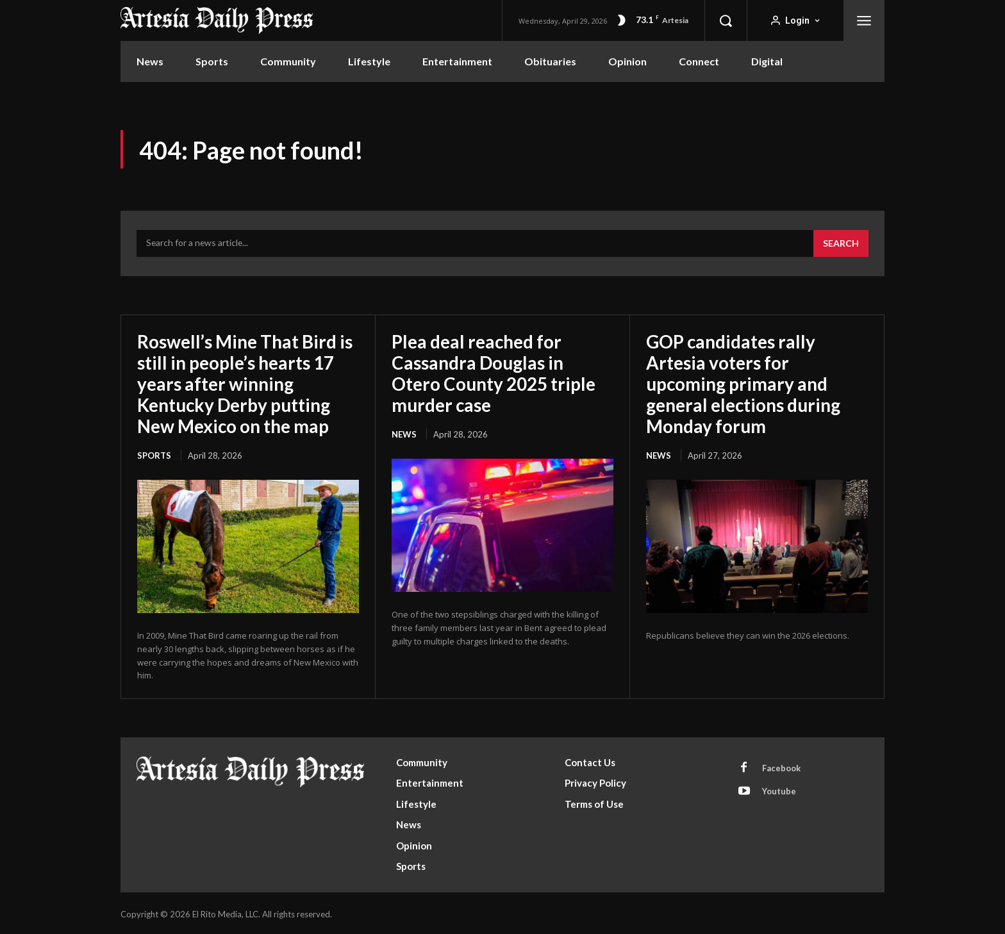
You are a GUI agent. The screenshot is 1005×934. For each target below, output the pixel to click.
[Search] (840, 244)
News (404, 432)
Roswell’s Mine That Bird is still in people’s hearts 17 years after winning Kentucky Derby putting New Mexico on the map (245, 383)
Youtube (779, 789)
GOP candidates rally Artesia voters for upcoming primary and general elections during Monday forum (744, 383)
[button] (725, 20)
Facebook (781, 765)
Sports (154, 453)
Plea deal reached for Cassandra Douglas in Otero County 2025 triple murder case (494, 372)
